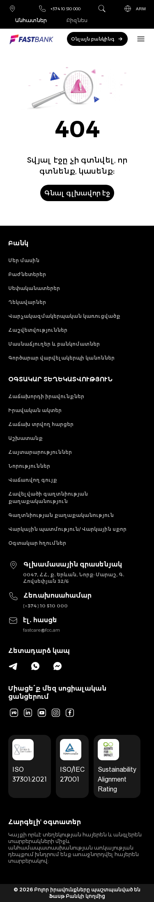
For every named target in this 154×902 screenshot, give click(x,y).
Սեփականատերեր (34, 288)
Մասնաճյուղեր (12, 9)
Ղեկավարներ (27, 302)
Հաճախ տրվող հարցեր (41, 424)
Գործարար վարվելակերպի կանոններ (61, 357)
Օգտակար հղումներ (37, 543)
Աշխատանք (25, 438)
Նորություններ (29, 466)
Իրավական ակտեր (35, 410)
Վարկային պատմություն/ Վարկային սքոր (67, 529)
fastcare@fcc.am (41, 629)
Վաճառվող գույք (32, 480)
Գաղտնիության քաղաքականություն (61, 515)
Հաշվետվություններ (37, 330)
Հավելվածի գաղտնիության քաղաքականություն (48, 497)
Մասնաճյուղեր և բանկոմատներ (54, 344)
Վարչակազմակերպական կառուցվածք (64, 316)
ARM (135, 9)
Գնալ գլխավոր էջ (77, 193)
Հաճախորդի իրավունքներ (46, 396)
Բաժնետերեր (27, 274)
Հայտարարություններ (40, 452)
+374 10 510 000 (59, 9)
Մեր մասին (23, 260)
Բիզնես (77, 20)
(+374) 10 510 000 (45, 605)
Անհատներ (31, 20)
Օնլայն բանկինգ (97, 39)
